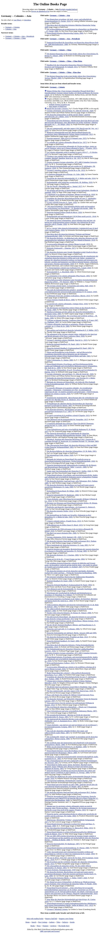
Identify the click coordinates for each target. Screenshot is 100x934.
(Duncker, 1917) (61, 248)
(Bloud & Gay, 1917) (67, 142)
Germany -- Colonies (12, 27)
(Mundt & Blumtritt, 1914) (71, 239)
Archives (53, 926)
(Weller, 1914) (60, 511)
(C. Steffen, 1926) (69, 471)
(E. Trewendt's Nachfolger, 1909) (72, 589)
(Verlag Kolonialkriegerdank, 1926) (70, 460)
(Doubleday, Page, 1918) (72, 687)
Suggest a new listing (66, 919)
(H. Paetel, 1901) (63, 344)
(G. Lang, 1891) (67, 545)
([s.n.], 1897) (69, 410)
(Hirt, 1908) (61, 533)
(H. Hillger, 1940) (63, 491)
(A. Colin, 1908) (65, 174)
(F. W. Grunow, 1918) (71, 291)
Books (33, 926)
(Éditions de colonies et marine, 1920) (71, 391)
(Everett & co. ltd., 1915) (66, 170)
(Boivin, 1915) (68, 296)
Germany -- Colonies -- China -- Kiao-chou (65, 72)
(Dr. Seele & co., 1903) (71, 600)
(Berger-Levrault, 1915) (68, 244)
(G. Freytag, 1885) (72, 550)
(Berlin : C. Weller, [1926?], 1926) (67, 878)
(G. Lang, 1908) (71, 874)
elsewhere (27, 20)
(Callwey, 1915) (61, 663)
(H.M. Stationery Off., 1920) (64, 537)
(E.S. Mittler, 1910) (67, 116)
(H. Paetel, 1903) (69, 585)
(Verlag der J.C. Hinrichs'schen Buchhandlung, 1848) (71, 798)
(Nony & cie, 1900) (68, 325)
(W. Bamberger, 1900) (63, 495)
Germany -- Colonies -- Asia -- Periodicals (19, 36)
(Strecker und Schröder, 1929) (71, 260)
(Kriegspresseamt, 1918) (61, 870)
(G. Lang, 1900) (69, 486)
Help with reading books (35, 919)
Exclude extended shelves (68, 9)
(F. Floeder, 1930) (71, 883)
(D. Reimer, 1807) (71, 785)
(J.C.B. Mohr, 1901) (71, 451)
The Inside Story (64, 926)
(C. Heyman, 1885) (72, 440)
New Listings (42, 922)
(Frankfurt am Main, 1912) (67, 637)
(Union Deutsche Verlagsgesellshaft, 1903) (71, 446)
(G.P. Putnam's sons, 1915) (67, 138)
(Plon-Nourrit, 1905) (68, 276)
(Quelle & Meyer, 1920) (64, 212)
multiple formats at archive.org (59, 104)
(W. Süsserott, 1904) (71, 281)
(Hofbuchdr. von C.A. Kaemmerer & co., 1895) (68, 720)
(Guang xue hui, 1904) (66, 559)
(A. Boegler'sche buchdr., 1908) (70, 207)
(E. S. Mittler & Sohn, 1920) (68, 516)
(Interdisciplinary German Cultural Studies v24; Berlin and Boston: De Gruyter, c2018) (72, 93)
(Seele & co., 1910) (71, 659)
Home (27, 922)
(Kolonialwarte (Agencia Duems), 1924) (70, 780)
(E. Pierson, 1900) (68, 848)
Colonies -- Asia (10, 29)
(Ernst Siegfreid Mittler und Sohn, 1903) (68, 354)
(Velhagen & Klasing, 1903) (69, 766)
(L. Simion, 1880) (60, 360)
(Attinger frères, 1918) (67, 304)
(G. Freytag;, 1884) (70, 771)
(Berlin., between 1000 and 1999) (71, 633)
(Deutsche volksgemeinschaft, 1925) (71, 890)
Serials (72, 922)
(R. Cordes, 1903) (71, 815)
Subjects (65, 922)
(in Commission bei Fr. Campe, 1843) (70, 853)
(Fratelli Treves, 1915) (64, 521)
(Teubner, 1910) (71, 477)
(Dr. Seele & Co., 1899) (71, 366)
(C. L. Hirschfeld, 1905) (60, 272)
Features (45, 926)
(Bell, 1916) (70, 286)
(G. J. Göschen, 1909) (63, 555)
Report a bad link (51, 919)
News (39, 926)
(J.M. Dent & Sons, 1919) (70, 691)
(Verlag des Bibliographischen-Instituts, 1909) (67, 434)
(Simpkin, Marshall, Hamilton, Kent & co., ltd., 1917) (69, 157)
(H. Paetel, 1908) (59, 581)
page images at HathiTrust (58, 106)
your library (17, 20)
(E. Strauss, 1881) (67, 716)
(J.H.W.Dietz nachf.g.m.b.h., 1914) (71, 216)
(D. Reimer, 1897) (69, 404)
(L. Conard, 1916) (69, 268)
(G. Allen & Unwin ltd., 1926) (70, 111)
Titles (58, 922)
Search (34, 922)
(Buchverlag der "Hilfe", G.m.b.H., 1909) (71, 466)
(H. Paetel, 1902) (69, 348)
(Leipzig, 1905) (71, 726)
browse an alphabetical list (40, 11)
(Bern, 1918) (71, 335)
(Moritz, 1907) (72, 711)
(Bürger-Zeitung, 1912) (72, 621)
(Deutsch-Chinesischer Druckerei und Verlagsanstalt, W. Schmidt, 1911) (68, 66)
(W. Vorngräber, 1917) (67, 419)
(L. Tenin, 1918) (62, 202)
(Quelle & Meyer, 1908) (61, 300)
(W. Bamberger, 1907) (63, 844)
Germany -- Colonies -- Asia (60, 15)
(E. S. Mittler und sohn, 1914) (71, 178)
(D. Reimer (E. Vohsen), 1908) (69, 613)
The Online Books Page (50, 4)
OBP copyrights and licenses (50, 931)
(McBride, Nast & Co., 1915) (67, 340)
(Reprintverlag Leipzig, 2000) (65, 33)
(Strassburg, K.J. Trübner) (68, 594)
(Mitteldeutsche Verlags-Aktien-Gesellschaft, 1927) (69, 133)
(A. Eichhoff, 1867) (71, 565)
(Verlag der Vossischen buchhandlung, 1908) (71, 572)
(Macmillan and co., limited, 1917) (64, 186)
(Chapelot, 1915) (68, 415)
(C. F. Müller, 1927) (72, 330)
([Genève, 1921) (71, 147)
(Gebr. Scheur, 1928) (60, 455)
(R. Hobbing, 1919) (70, 182)
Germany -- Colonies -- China (15, 38)
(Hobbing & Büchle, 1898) (72, 838)
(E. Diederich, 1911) (71, 399)
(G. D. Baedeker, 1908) (67, 747)
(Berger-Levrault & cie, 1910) (71, 194)
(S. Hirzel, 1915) (65, 525)
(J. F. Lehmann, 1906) (63, 629)
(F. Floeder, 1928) (70, 222)
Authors (52, 922)
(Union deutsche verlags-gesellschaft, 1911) (70, 618)
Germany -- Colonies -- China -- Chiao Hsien (66, 61)
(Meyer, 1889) (71, 752)
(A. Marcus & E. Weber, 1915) (70, 828)
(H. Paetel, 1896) (63, 641)
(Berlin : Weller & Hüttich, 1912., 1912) (71, 904)
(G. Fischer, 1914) (68, 20)
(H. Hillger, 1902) (72, 122)
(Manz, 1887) (66, 732)
